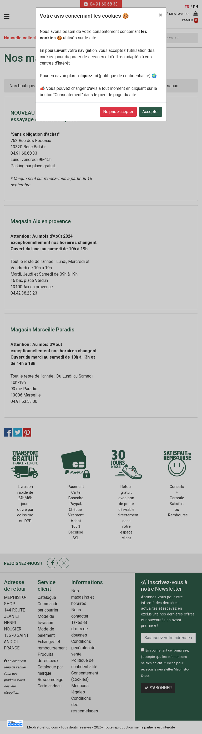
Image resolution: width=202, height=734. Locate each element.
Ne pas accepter (118, 111)
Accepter (150, 111)
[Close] (160, 15)
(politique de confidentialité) (114, 75)
